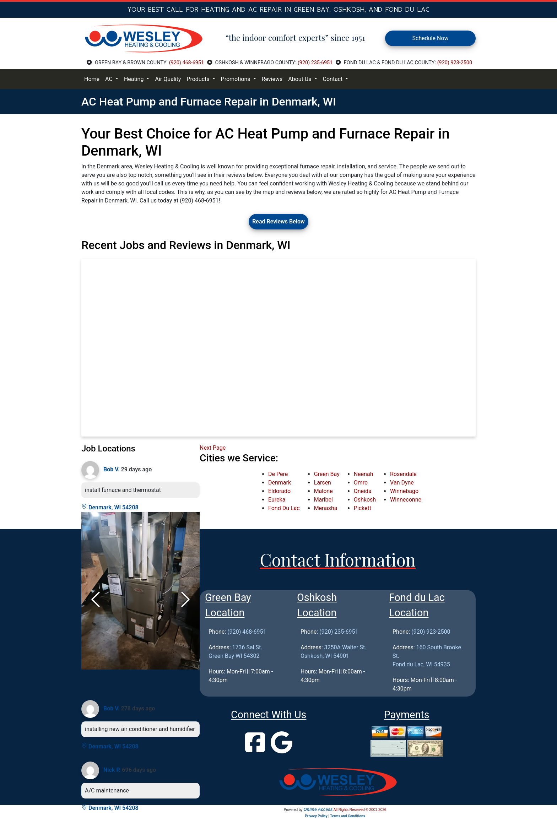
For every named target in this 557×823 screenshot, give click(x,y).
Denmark (279, 482)
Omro (361, 482)
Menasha (325, 508)
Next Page (213, 447)
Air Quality (168, 79)
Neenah (363, 474)
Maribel (323, 499)
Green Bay (327, 474)
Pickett (362, 508)
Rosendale (403, 474)
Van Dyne (402, 482)
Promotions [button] (236, 79)
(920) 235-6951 (315, 63)
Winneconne (405, 499)
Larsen (322, 482)
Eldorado (279, 491)
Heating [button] (134, 79)
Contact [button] (333, 79)
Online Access (317, 809)
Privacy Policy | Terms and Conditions (335, 816)
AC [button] (109, 79)
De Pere (278, 474)
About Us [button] (300, 79)
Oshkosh (365, 499)
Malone (323, 491)
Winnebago (404, 491)
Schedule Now (430, 38)
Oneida (363, 491)
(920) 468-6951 (186, 63)
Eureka (276, 499)
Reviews (272, 79)
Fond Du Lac (284, 508)
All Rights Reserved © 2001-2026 (360, 810)
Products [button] (198, 79)
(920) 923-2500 (454, 63)
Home (91, 79)
